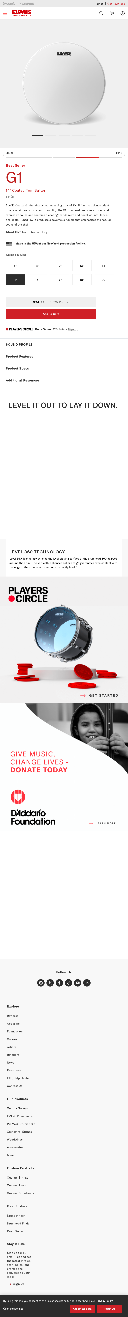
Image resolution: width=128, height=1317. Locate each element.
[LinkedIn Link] (87, 983)
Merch (11, 1155)
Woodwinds (15, 1139)
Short (9, 153)
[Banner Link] (64, 895)
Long (119, 153)
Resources (14, 1070)
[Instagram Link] (41, 983)
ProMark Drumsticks (21, 1124)
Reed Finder (15, 1231)
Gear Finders (17, 1206)
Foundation (15, 1031)
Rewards (13, 1015)
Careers (12, 1039)
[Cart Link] (112, 13)
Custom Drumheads (20, 1193)
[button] (64, 155)
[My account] (122, 13)
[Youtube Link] (78, 983)
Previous (3, 155)
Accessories (15, 1147)
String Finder (16, 1215)
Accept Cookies (82, 1308)
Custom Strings (17, 1177)
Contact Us (14, 1085)
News (10, 1062)
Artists (11, 1047)
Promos (98, 3)
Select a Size (16, 255)
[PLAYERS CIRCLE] (64, 639)
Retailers (13, 1054)
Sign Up (73, 329)
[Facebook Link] (59, 983)
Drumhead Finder (19, 1223)
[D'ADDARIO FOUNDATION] (64, 767)
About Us (13, 1023)
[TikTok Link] (68, 983)
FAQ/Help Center (18, 1078)
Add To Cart (51, 314)
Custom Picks (16, 1185)
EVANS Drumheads (20, 1116)
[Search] (101, 13)
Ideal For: (13, 232)
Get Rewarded (116, 3)
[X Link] (50, 983)
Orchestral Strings (19, 1131)
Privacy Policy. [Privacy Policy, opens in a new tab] (105, 1300)
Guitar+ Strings (17, 1108)
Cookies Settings (13, 1308)
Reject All (110, 1308)
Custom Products (20, 1168)
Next (124, 155)
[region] (64, 1306)
